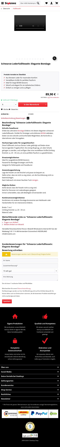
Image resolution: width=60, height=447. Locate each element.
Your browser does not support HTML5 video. (30, 23)
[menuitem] (3, 3)
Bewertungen (22, 118)
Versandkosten (34, 404)
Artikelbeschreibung (8, 118)
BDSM (43, 133)
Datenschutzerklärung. (24, 288)
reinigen (35, 180)
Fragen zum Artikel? (10, 222)
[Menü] (3, 3)
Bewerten (13, 109)
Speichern (7, 301)
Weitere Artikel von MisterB (13, 224)
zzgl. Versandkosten (53, 97)
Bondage (21, 131)
